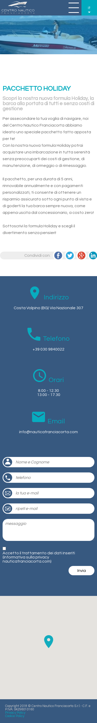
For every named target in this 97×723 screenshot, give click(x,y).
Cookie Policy (14, 716)
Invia (81, 571)
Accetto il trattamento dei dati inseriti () (39, 557)
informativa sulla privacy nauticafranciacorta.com (26, 559)
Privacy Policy (15, 712)
